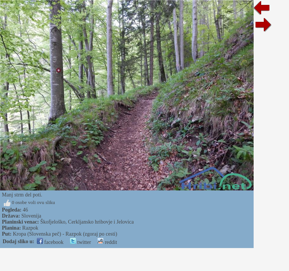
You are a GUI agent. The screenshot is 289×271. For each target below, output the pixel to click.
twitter (80, 242)
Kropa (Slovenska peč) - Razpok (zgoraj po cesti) (65, 234)
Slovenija (31, 216)
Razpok (30, 228)
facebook (50, 242)
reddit (107, 242)
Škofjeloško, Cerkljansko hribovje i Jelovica (87, 222)
